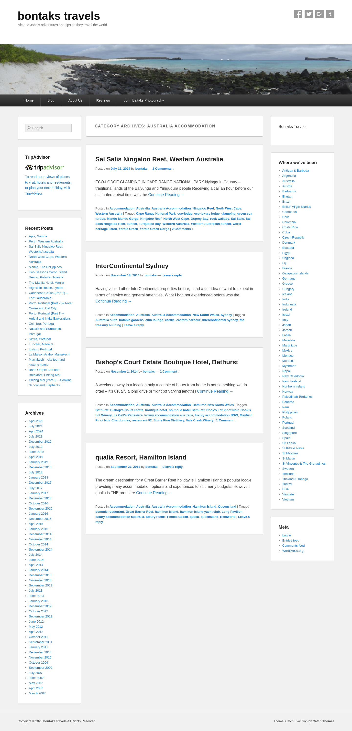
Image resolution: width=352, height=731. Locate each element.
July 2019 (36, 447)
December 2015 (40, 519)
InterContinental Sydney (131, 266)
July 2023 (36, 436)
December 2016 (40, 498)
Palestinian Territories (297, 396)
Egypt (286, 253)
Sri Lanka (289, 443)
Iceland (287, 294)
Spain (286, 438)
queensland (209, 517)
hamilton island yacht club (200, 511)
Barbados (289, 191)
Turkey (287, 484)
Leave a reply (172, 275)
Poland (287, 417)
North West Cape (228, 208)
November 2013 (40, 580)
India (285, 299)
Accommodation (122, 208)
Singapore (289, 433)
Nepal (286, 371)
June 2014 (36, 560)
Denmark (288, 242)
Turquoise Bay (150, 224)
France (287, 268)
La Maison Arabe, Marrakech (49, 354)
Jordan (287, 330)
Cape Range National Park (156, 213)
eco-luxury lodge (207, 213)
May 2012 (36, 626)
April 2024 (36, 431)
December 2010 (40, 652)
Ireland (287, 309)
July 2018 (36, 472)
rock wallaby (219, 218)
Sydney (226, 315)
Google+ (319, 14)
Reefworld (227, 517)
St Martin (288, 458)
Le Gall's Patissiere (128, 415)
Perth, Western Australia (46, 241)
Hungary (288, 289)
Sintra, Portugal (40, 339)
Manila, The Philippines (45, 267)
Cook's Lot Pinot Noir (222, 410)
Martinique (289, 345)
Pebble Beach (177, 517)
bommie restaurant (109, 511)
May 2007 (36, 683)
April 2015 (36, 524)
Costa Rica (290, 227)
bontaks (141, 168)
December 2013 (40, 575)
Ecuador (288, 248)
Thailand (288, 474)
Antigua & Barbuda (295, 170)
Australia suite (106, 320)
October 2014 (38, 544)
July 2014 (36, 554)
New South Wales (206, 315)
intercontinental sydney (220, 320)
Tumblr (330, 14)
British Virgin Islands (296, 207)
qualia (194, 517)
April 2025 (36, 421)
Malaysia (288, 340)
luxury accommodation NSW (216, 415)
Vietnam (288, 499)
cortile (170, 320)
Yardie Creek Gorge (154, 229)
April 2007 (36, 688)
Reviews (103, 100)
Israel (286, 314)
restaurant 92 (142, 420)
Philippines (290, 412)
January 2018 (38, 477)
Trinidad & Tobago (295, 479)
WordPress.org (292, 551)
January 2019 (38, 462)
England (288, 258)
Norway (287, 391)
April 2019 (36, 457)
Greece (287, 283)
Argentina (289, 176)
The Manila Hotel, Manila (46, 282)
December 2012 (40, 606)
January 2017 (38, 493)
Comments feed (293, 545)
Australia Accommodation (171, 208)
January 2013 (38, 601)
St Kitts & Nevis (293, 448)
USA (285, 489)
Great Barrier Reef (139, 511)
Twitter (309, 14)
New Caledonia (293, 376)
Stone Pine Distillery (169, 420)
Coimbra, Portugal (42, 323)
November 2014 (40, 539)
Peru (285, 407)
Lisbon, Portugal (40, 349)
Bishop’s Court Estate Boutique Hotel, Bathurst (166, 362)
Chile (286, 217)
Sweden (288, 468)
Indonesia (289, 304)
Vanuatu (288, 494)
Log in (286, 535)
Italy (285, 320)
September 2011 (40, 642)
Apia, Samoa (38, 236)
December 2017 (40, 482)
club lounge (154, 320)
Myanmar (289, 366)
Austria (287, 186)
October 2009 (38, 662)
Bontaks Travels (293, 127)
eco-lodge (184, 213)
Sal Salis (237, 218)
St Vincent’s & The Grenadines (304, 463)
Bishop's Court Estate (126, 410)
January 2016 (38, 513)
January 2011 (38, 647)
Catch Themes (323, 721)
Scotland (288, 427)
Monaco (288, 355)
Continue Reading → (166, 195)
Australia (143, 208)
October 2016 (38, 503)
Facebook (298, 14)
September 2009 (40, 667)
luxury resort (155, 517)
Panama (288, 402)
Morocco (288, 361)
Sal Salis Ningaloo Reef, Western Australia (159, 159)
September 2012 (40, 616)
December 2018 (40, 467)
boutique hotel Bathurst (187, 410)
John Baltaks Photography (144, 100)
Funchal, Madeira (41, 344)
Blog (50, 100)
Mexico (287, 350)
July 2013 (36, 590)
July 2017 (36, 488)
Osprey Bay (199, 218)
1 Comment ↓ (170, 371)
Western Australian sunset (211, 224)
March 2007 (37, 693)
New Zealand (291, 381)
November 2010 (40, 657)
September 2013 (40, 585)
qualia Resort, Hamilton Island (141, 457)
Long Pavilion (232, 511)
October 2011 (38, 637)
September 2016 (40, 508)
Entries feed (290, 540)
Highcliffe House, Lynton (46, 288)
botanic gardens (131, 320)
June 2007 (36, 678)
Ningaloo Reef (203, 208)
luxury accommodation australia (168, 415)
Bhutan (287, 196)
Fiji (284, 263)
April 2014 (36, 565)
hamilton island (166, 511)
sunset (132, 224)
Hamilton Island (204, 506)
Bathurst (199, 405)
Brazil (286, 201)
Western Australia (108, 213)
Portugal (288, 422)
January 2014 (38, 570)
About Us (75, 100)
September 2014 (40, 549)
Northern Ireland (293, 386)
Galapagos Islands (295, 273)
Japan (286, 325)
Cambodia (289, 212)
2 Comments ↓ (163, 168)
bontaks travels (59, 16)
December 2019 (40, 441)
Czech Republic (293, 237)
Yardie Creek (128, 229)
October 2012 (38, 611)
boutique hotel (156, 410)
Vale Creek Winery (200, 420)
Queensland (227, 506)
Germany (288, 278)
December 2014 (40, 534)
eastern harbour (188, 320)
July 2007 (36, 673)
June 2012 (36, 621)
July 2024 (36, 426)
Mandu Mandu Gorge (122, 218)
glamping (228, 213)
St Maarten (290, 453)
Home (28, 100)
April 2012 (36, 632)
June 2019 (36, 452)
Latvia (286, 335)
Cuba (286, 232)
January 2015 (38, 529)
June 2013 (36, 596)
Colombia (289, 222)
